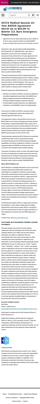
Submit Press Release (30, 394)
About (5, 394)
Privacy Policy (16, 401)
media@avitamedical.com (28, 309)
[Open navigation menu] (3, 15)
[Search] (18, 15)
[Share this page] (37, 15)
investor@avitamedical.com (10, 309)
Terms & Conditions (12, 397)
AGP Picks (4, 2)
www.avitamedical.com (20, 218)
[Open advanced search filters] (33, 15)
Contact (25, 401)
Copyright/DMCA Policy (26, 397)
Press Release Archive (15, 394)
